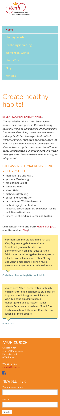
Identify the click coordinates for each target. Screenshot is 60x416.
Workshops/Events (17, 52)
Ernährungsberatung (19, 45)
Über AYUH (12, 60)
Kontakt (11, 75)
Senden (7, 412)
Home (9, 29)
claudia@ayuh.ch (11, 367)
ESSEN (6, 116)
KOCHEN (17, 116)
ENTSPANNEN (33, 116)
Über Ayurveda (15, 37)
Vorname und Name (12, 387)
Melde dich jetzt (46, 226)
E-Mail (5, 399)
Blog (8, 68)
